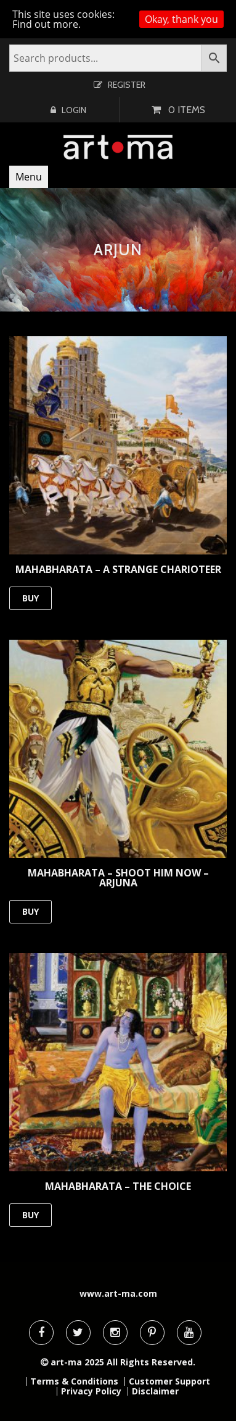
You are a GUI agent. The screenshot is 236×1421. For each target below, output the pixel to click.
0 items (186, 110)
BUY (30, 598)
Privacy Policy (91, 1391)
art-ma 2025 (77, 1362)
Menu (28, 177)
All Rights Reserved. (151, 1362)
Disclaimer (155, 1391)
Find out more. (46, 24)
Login (74, 110)
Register (126, 84)
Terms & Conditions (74, 1381)
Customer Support (169, 1381)
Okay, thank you (181, 19)
